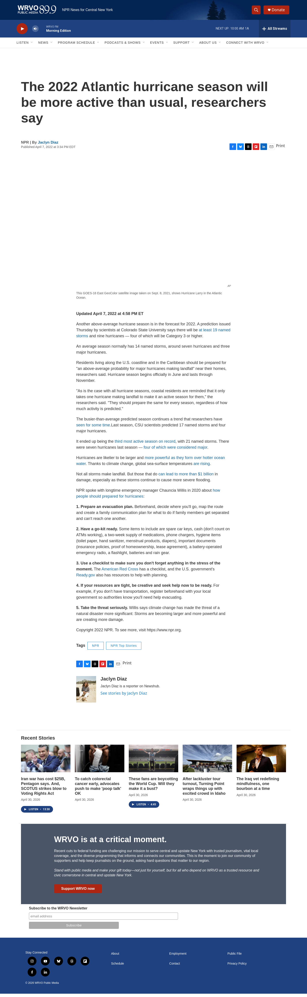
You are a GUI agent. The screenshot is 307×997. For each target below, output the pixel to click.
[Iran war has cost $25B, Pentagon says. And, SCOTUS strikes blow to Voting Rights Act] (45, 762)
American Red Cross (120, 572)
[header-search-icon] (256, 11)
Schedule (117, 967)
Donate (279, 11)
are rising (201, 467)
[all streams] (274, 32)
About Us (208, 46)
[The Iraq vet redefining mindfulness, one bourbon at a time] (261, 762)
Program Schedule (76, 46)
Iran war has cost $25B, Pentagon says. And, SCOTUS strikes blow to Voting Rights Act (43, 789)
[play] (22, 32)
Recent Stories (38, 741)
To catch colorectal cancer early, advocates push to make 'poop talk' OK (98, 789)
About (115, 957)
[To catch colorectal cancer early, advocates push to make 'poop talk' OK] (99, 762)
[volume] (35, 32)
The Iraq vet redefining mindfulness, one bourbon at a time (258, 787)
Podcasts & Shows (122, 46)
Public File (234, 957)
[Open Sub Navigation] (32, 46)
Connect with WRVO (245, 46)
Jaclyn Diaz (48, 146)
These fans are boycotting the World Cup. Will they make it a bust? (153, 787)
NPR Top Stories (124, 649)
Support (181, 46)
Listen (23, 46)
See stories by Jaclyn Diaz (123, 696)
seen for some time (93, 428)
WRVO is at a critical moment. (110, 842)
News (43, 46)
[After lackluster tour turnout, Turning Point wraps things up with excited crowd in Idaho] (207, 762)
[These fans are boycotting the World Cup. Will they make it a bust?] (153, 762)
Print (280, 149)
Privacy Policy (237, 967)
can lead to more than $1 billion (186, 477)
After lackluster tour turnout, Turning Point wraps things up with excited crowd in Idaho (204, 789)
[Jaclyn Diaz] (86, 692)
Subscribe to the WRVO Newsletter (58, 911)
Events (157, 46)
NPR (95, 649)
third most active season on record (145, 444)
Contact (174, 967)
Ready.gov (85, 578)
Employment (177, 957)
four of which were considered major (175, 450)
